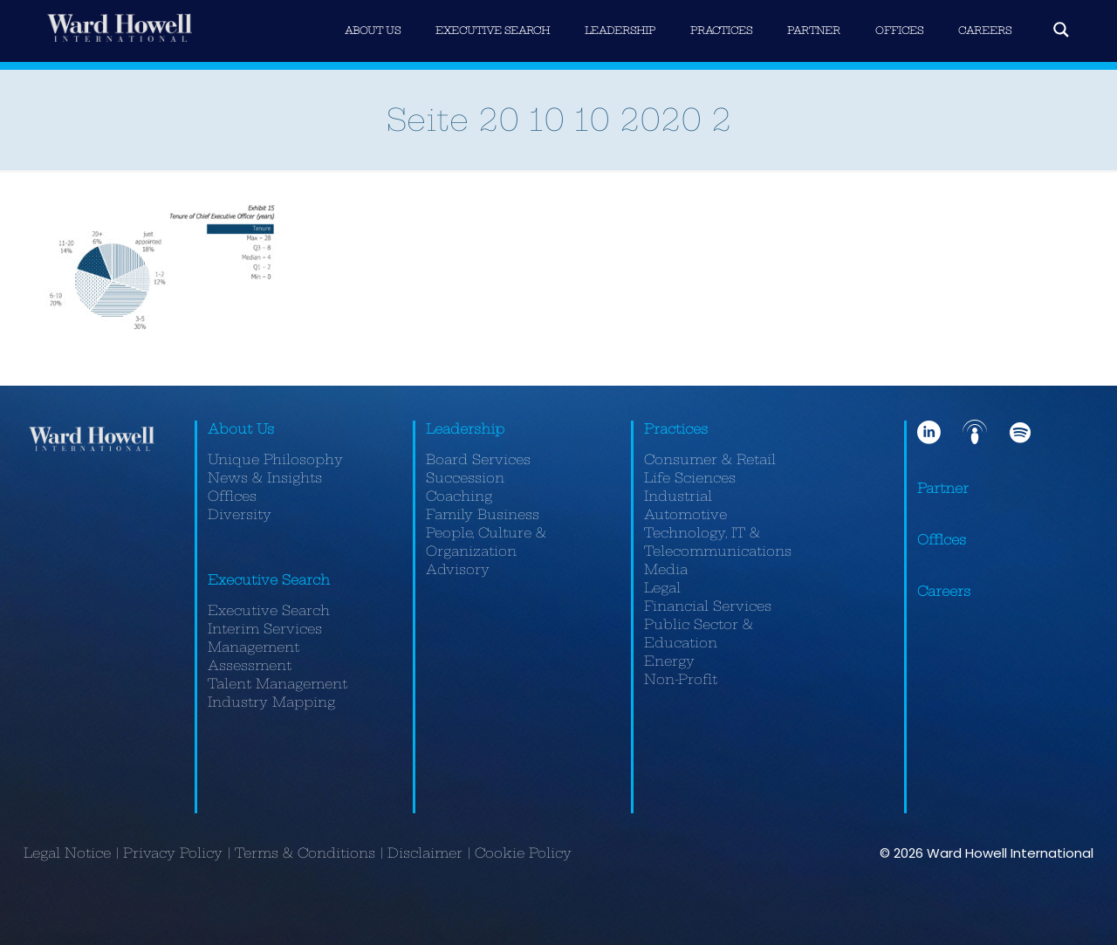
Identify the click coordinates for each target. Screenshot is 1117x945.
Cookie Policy (523, 853)
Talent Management (277, 683)
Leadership (465, 429)
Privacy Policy (173, 853)
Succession (465, 477)
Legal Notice (67, 853)
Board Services (478, 459)
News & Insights (265, 477)
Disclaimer (425, 853)
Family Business (482, 514)
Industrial (678, 496)
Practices (676, 429)
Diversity (239, 514)
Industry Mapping (271, 702)
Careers (943, 591)
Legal (662, 587)
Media (666, 569)
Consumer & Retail (710, 459)
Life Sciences (690, 477)
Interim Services (265, 628)
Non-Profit (680, 679)
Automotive (685, 514)
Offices (232, 496)
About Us (241, 429)
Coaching (459, 496)
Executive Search (269, 580)
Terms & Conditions (305, 853)
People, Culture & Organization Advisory (486, 551)
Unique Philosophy (275, 459)
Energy (669, 661)
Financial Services (707, 606)
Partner (943, 488)
